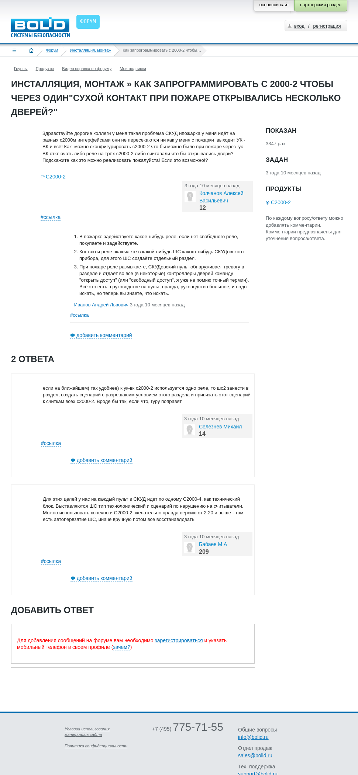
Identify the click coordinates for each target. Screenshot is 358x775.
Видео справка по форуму (86, 68)
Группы (21, 68)
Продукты (45, 68)
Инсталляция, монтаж (90, 50)
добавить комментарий (104, 335)
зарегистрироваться (179, 640)
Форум (52, 50)
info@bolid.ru (253, 737)
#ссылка (51, 217)
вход (299, 26)
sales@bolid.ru (255, 755)
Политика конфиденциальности (96, 746)
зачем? (121, 647)
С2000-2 (56, 177)
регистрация (327, 26)
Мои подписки (133, 68)
